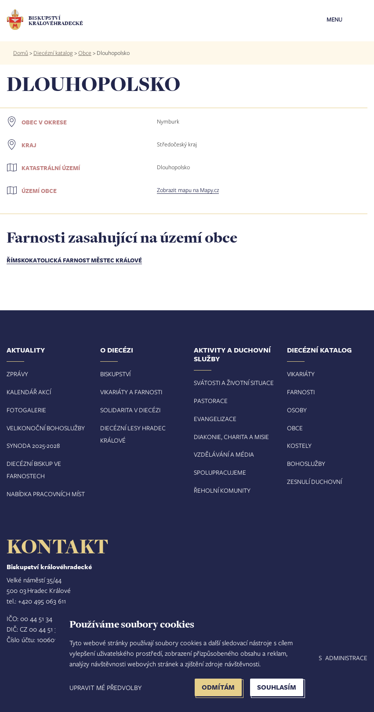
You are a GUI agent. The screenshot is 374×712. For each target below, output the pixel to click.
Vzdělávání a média (224, 454)
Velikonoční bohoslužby (46, 428)
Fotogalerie (26, 410)
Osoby (297, 410)
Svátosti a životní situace (234, 382)
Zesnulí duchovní (314, 481)
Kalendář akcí (29, 392)
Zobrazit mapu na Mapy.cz (188, 190)
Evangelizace (215, 418)
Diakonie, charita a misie (231, 436)
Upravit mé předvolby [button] (105, 687)
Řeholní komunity (222, 490)
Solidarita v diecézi (130, 410)
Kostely (299, 445)
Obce (84, 53)
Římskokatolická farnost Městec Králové (74, 260)
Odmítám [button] (218, 687)
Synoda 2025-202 (32, 445)
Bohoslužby (306, 463)
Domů (20, 53)
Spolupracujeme (220, 472)
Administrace (346, 658)
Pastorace (211, 400)
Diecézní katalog (53, 53)
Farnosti (301, 392)
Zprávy (17, 374)
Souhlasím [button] (276, 687)
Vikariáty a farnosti (131, 392)
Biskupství (115, 374)
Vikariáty (301, 374)
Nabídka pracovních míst (46, 494)
